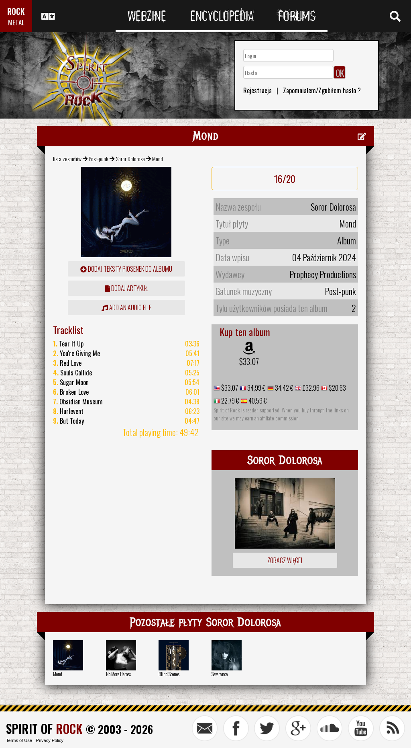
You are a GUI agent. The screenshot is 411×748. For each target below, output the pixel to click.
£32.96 (310, 388)
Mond (57, 673)
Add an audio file (126, 307)
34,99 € (256, 388)
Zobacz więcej (284, 560)
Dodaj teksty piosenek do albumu (126, 269)
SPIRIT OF (44, 728)
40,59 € (257, 401)
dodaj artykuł (126, 288)
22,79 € (229, 401)
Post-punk (98, 158)
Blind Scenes (169, 673)
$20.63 (337, 388)
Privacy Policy (49, 740)
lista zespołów (67, 158)
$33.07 (249, 361)
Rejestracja (257, 90)
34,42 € (283, 388)
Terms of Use (19, 740)
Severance (220, 673)
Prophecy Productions (322, 274)
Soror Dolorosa (130, 158)
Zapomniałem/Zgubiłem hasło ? (322, 90)
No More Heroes (118, 673)
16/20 (284, 178)
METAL (16, 22)
